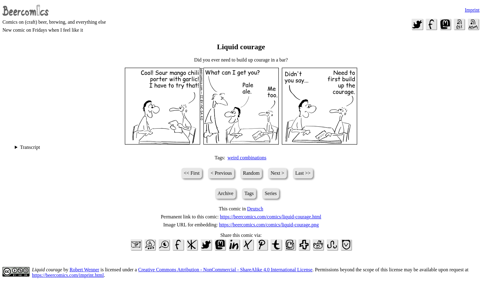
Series (271, 193)
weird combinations (247, 157)
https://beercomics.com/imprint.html (68, 275)
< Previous (221, 173)
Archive (226, 193)
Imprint (472, 10)
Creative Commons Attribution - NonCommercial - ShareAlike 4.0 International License (225, 269)
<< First (192, 173)
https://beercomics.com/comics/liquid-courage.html (270, 216)
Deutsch (255, 208)
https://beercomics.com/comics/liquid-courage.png (269, 224)
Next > (277, 173)
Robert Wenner (84, 269)
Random (251, 173)
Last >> (303, 173)
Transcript (30, 147)
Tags (249, 193)
